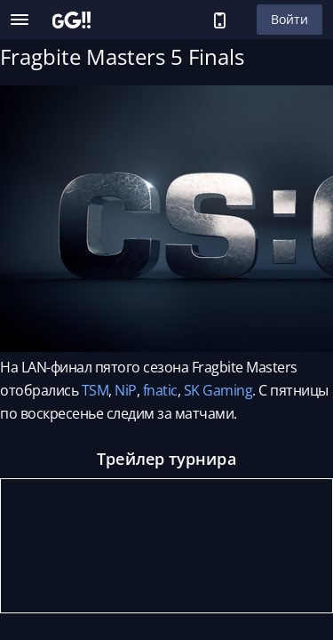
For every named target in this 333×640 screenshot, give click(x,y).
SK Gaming (218, 390)
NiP (126, 390)
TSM (95, 390)
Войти (289, 19)
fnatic (160, 390)
